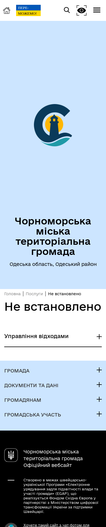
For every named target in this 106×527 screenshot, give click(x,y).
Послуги (34, 294)
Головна (12, 294)
